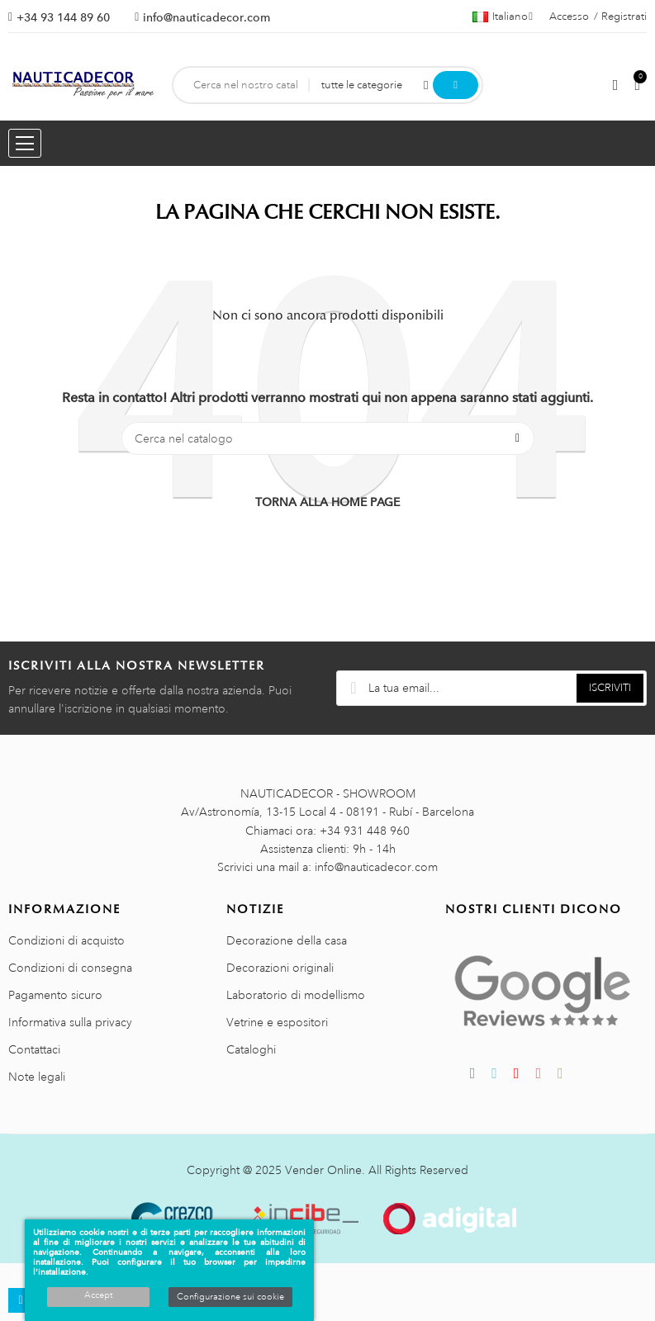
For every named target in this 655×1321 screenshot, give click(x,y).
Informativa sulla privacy (70, 1022)
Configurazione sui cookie (230, 1297)
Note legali (36, 1076)
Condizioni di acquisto (66, 940)
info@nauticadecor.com (206, 17)
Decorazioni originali (280, 967)
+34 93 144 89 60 (63, 17)
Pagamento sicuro (55, 994)
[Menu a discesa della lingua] (502, 16)
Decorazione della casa (286, 940)
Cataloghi (251, 1049)
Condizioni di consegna (70, 967)
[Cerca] (327, 438)
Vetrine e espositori (277, 1022)
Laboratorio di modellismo (295, 994)
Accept (98, 1295)
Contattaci (34, 1049)
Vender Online (323, 1169)
